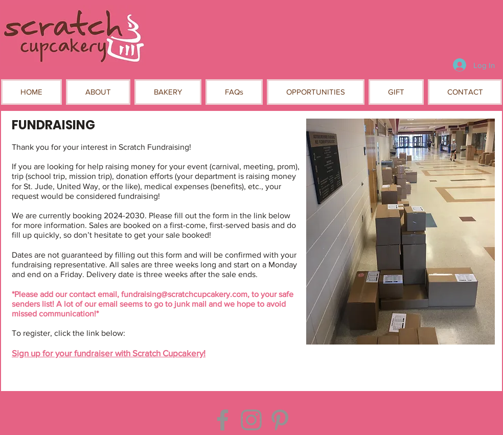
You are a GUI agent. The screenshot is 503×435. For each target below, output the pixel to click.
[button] (98, 92)
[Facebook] (223, 420)
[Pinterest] (280, 420)
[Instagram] (251, 420)
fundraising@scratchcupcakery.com (184, 294)
